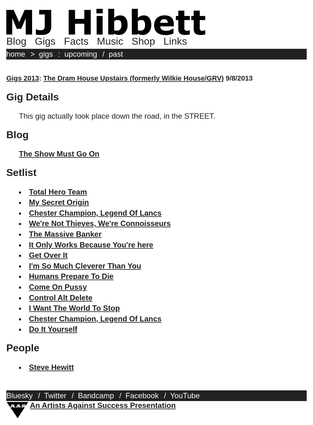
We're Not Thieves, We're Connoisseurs (100, 223)
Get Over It (48, 255)
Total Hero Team (58, 192)
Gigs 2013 (22, 78)
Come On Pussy (58, 287)
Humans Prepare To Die (71, 276)
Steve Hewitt (51, 367)
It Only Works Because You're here (91, 245)
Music (110, 41)
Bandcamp (96, 395)
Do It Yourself (53, 329)
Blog (16, 41)
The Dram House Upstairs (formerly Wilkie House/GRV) (133, 78)
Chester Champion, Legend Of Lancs (95, 213)
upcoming (80, 54)
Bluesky (19, 395)
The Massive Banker (65, 234)
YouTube (185, 395)
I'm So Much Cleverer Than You (85, 266)
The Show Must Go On (59, 154)
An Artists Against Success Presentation (103, 405)
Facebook (142, 395)
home (15, 54)
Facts (76, 41)
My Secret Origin (59, 202)
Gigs (45, 41)
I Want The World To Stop (74, 308)
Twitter (55, 395)
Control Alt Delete (60, 297)
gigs (46, 54)
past (116, 54)
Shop (143, 41)
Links (175, 41)
